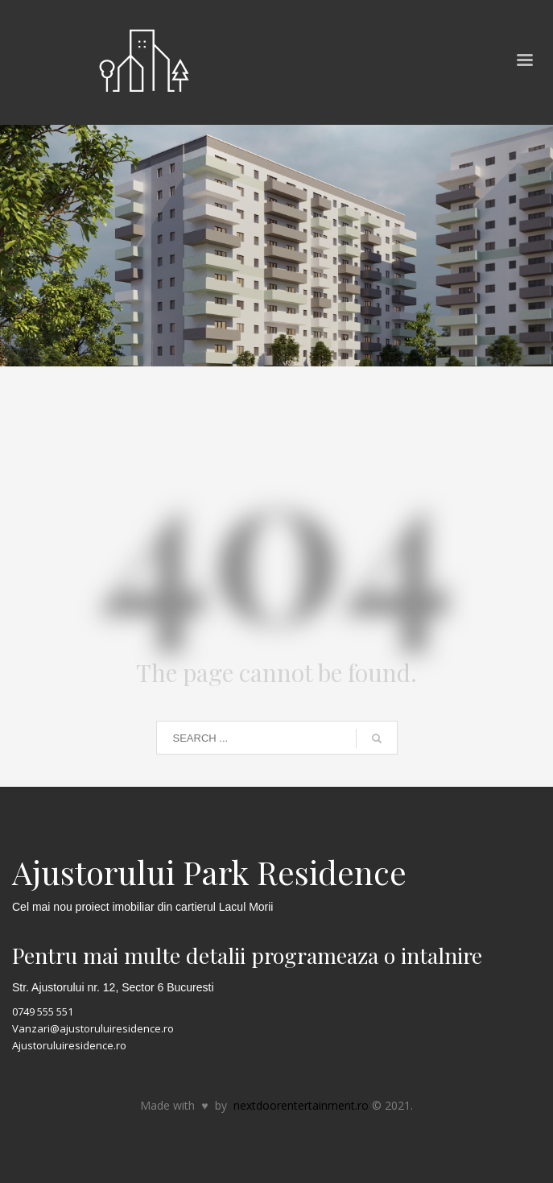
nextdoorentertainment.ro (301, 1105)
